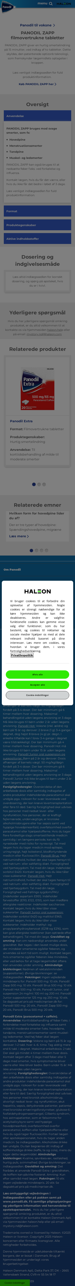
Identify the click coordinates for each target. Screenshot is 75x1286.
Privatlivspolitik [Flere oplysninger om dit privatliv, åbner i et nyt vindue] (22, 655)
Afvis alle (37, 674)
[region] (37, 643)
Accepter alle (37, 684)
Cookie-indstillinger (37, 695)
